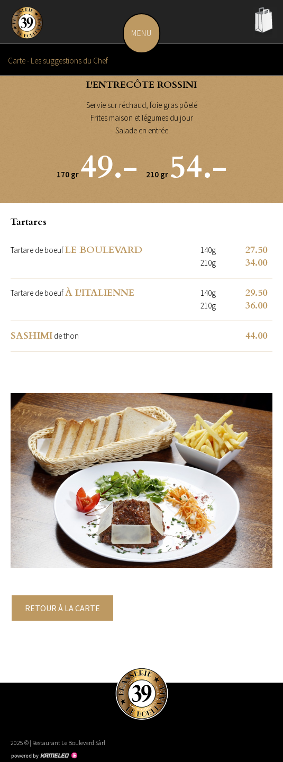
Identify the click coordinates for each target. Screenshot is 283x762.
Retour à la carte (62, 608)
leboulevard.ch (29, 26)
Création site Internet (44, 755)
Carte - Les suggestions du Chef (141, 59)
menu (146, 33)
